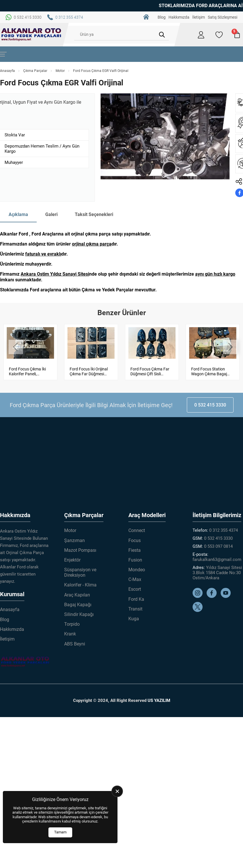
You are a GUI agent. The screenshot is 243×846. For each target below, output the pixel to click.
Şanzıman (74, 540)
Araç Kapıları (77, 595)
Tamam (60, 832)
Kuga (133, 618)
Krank (70, 634)
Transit (135, 609)
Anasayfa (7, 71)
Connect (136, 530)
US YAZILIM (159, 700)
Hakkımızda (178, 17)
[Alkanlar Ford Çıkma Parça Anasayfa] (31, 34)
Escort (134, 589)
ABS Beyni (74, 644)
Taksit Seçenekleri (94, 214)
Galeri (51, 214)
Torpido (72, 624)
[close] (117, 791)
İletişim (198, 17)
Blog (162, 17)
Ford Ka (136, 599)
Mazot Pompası (80, 550)
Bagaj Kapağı (77, 604)
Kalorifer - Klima (80, 585)
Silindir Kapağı (79, 614)
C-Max (134, 579)
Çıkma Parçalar (35, 71)
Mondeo (136, 569)
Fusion (135, 560)
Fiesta (134, 550)
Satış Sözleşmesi (222, 17)
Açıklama (18, 214)
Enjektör (72, 560)
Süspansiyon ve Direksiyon (80, 572)
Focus (134, 540)
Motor (60, 71)
